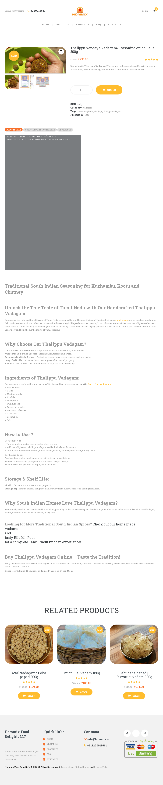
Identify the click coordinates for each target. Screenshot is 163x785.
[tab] (14, 129)
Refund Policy (82, 767)
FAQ (48, 754)
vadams (11, 528)
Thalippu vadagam (112, 111)
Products (52, 749)
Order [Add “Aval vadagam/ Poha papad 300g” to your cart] (31, 695)
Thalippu (98, 111)
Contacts (52, 759)
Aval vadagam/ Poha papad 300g (29, 675)
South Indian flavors (99, 384)
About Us (52, 744)
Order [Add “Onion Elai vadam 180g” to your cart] (84, 692)
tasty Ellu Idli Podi (20, 537)
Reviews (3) (65, 129)
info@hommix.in (98, 739)
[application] (43, 202)
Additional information (40, 129)
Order (111, 89)
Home (49, 739)
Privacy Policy (101, 767)
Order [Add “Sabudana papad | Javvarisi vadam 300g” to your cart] (136, 695)
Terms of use (67, 767)
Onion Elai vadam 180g (81, 673)
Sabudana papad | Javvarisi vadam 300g (134, 675)
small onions (121, 319)
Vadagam (87, 107)
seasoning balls (85, 111)
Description (13, 129)
